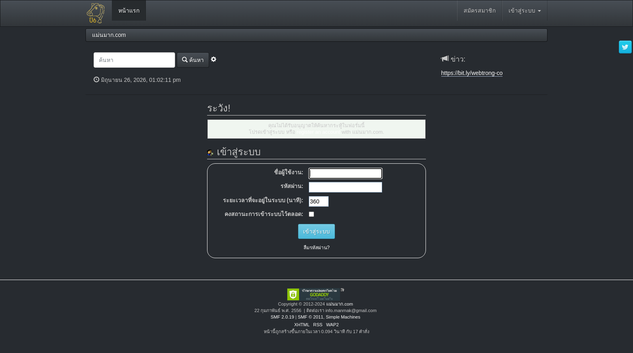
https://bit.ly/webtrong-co (472, 73)
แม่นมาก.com (339, 304)
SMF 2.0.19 (282, 316)
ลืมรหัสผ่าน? (317, 247)
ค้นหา (193, 59)
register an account (318, 132)
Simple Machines (343, 316)
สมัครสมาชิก (480, 10)
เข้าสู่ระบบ (525, 10)
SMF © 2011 (310, 316)
